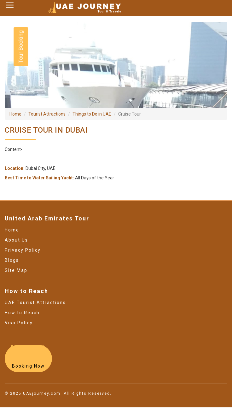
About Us (16, 240)
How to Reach (22, 312)
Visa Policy (19, 322)
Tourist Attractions (47, 114)
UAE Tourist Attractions (35, 302)
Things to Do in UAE (91, 114)
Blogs (12, 260)
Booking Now (28, 366)
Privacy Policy (23, 250)
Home (15, 114)
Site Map (16, 270)
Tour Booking (20, 46)
